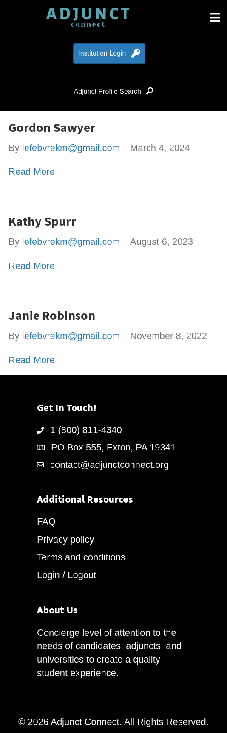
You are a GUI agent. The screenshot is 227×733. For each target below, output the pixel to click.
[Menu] (215, 17)
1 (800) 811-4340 (86, 430)
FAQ (46, 521)
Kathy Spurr (42, 222)
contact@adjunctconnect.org (109, 464)
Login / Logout (66, 575)
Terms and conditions (81, 557)
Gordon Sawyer (52, 128)
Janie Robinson (52, 316)
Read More (32, 171)
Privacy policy (65, 539)
